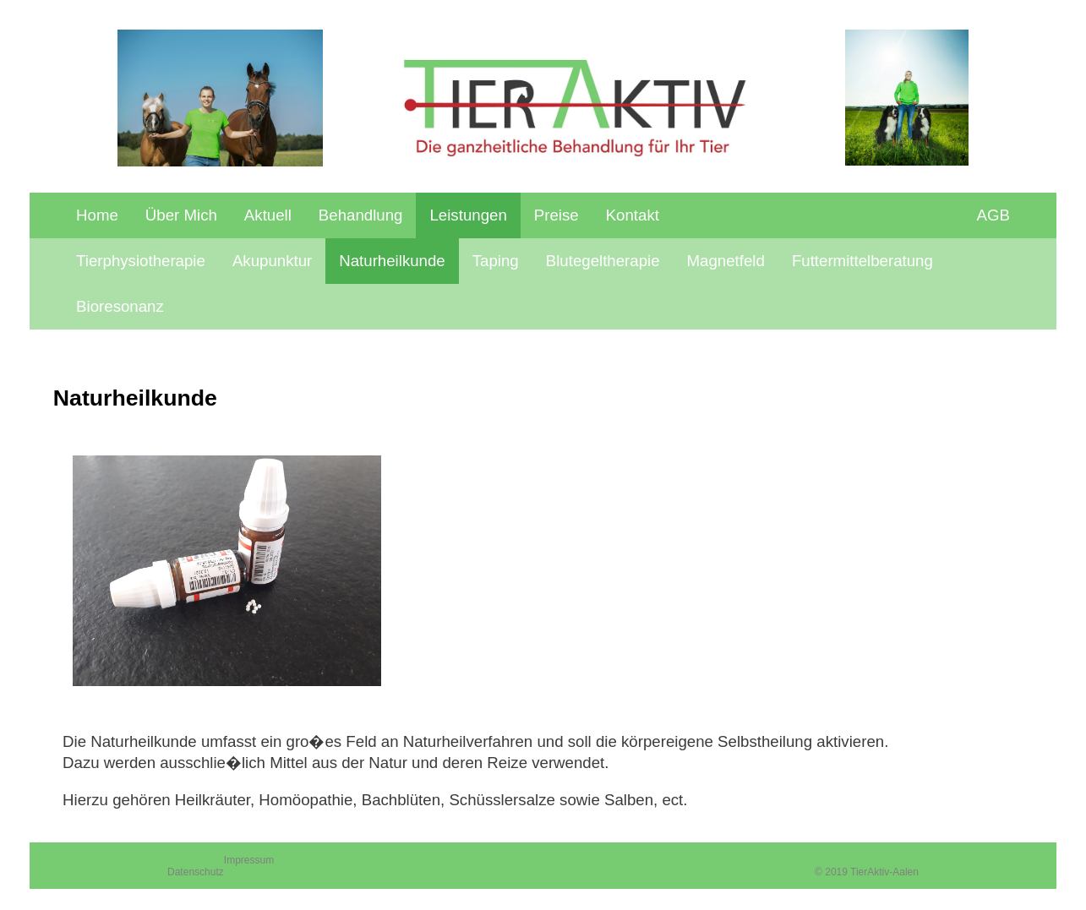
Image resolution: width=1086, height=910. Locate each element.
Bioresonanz (120, 306)
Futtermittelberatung (862, 261)
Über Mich (181, 215)
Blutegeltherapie (603, 261)
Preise (556, 215)
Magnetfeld (726, 261)
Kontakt (632, 215)
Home (97, 215)
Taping (495, 261)
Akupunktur (272, 261)
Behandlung (361, 215)
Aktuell (268, 215)
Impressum (249, 860)
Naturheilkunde (392, 261)
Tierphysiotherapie (140, 261)
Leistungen (467, 215)
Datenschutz (195, 872)
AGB (993, 215)
